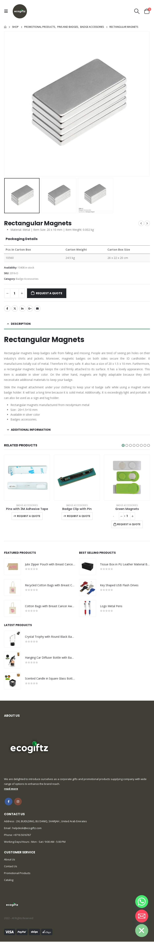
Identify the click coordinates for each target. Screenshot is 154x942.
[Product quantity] (14, 293)
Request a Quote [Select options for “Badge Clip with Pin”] (78, 516)
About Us (9, 860)
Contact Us (10, 866)
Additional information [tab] (31, 430)
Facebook (7, 308)
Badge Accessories (27, 279)
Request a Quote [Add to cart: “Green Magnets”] (128, 524)
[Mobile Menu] (7, 11)
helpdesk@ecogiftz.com (27, 828)
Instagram (18, 802)
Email (37, 308)
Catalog (8, 880)
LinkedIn (22, 308)
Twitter (14, 308)
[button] (123, 445)
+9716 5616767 (22, 835)
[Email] (141, 916)
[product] (27, 477)
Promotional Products (17, 873)
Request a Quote (49, 293)
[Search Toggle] (137, 11)
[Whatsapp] (141, 901)
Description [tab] (21, 324)
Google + (30, 308)
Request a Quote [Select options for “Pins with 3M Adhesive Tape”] (28, 516)
